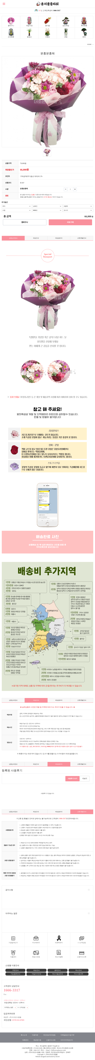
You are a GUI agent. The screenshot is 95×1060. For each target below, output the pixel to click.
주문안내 (15, 970)
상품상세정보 (13, 238)
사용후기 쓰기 (72, 779)
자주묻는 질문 (9, 1007)
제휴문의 (25, 1040)
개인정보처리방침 (49, 1035)
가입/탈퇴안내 (15, 974)
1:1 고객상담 (22, 1007)
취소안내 (78, 970)
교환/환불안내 (81, 238)
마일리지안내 (36, 974)
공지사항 (9, 890)
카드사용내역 (78, 974)
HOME (89, 44)
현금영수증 (37, 1040)
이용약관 (35, 1035)
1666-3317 (56, 10)
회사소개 (24, 1035)
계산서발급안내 (57, 974)
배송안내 (36, 238)
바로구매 (70, 222)
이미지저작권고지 (67, 1040)
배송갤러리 (58, 238)
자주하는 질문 (11, 913)
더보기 (84, 779)
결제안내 (57, 970)
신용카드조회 (50, 1040)
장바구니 (24, 222)
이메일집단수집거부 (67, 1035)
